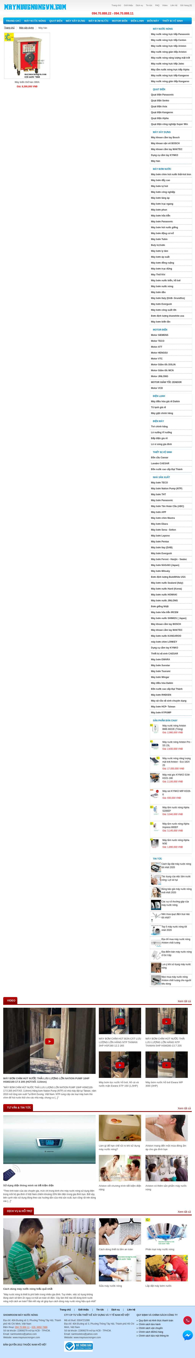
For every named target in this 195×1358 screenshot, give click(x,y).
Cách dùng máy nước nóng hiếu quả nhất (28, 1288)
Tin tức (149, 5)
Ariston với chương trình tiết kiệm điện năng (120, 1187)
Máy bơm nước (99, 20)
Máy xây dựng (75, 20)
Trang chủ (116, 5)
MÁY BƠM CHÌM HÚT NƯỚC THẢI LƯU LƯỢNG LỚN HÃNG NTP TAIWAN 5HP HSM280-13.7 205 (165, 1042)
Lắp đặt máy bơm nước (158, 1285)
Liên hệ (173, 5)
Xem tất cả (184, 1001)
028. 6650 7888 (39, 1327)
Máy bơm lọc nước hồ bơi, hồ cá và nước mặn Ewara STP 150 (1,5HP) (119, 1084)
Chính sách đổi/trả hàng (151, 1332)
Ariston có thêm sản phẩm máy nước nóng (166, 1187)
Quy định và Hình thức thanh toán (156, 1320)
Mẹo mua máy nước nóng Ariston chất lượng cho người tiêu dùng (176, 980)
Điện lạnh (137, 20)
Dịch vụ (139, 5)
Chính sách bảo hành (150, 1324)
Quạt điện (55, 20)
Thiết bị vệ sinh (172, 20)
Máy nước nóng (35, 20)
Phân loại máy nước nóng (159, 1249)
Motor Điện (119, 20)
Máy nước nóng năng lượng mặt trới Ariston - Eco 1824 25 (176, 762)
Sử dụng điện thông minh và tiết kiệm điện (28, 1185)
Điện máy (153, 20)
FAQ (157, 5)
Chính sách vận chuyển (151, 1328)
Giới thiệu (128, 5)
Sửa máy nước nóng (110, 1285)
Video (165, 5)
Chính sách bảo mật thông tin (154, 1335)
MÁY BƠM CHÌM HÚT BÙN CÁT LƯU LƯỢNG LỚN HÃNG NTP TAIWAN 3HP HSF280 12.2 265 (120, 1042)
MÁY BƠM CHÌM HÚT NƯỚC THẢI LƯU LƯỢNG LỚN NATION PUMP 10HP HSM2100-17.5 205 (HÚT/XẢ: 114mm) (46, 1080)
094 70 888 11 (22, 1327)
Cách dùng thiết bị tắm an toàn (116, 1249)
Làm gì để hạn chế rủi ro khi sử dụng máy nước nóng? (119, 1147)
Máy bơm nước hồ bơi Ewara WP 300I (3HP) (164, 1084)
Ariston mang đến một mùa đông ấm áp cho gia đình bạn (165, 1147)
